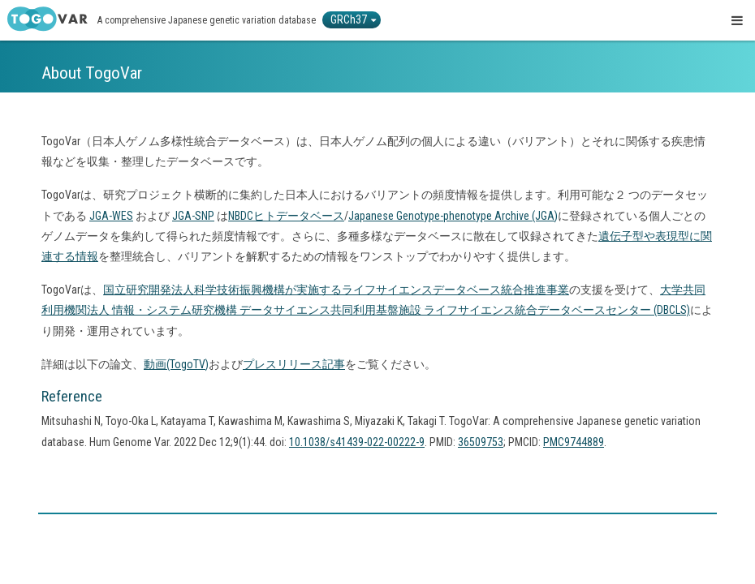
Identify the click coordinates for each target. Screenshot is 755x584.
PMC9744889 (573, 442)
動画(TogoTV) (176, 364)
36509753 (480, 442)
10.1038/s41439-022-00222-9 (357, 442)
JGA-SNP (193, 215)
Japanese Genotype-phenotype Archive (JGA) (453, 215)
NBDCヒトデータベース (286, 215)
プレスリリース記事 (294, 364)
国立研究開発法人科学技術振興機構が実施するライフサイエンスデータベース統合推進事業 (336, 289)
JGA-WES (111, 215)
